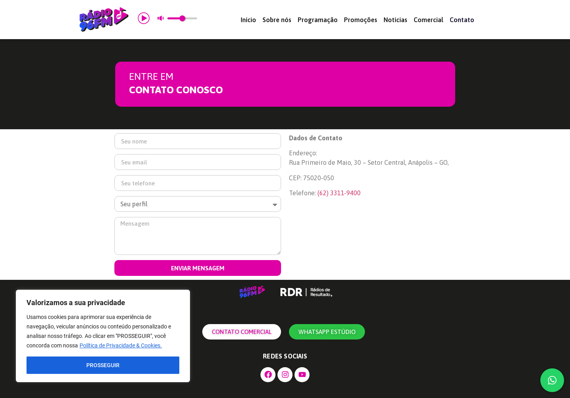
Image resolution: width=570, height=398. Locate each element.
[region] (103, 336)
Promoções (360, 19)
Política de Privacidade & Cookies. (121, 345)
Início (248, 19)
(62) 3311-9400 (339, 192)
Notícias (395, 19)
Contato (462, 19)
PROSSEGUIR (103, 365)
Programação (318, 19)
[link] (339, 192)
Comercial (428, 19)
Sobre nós (276, 19)
